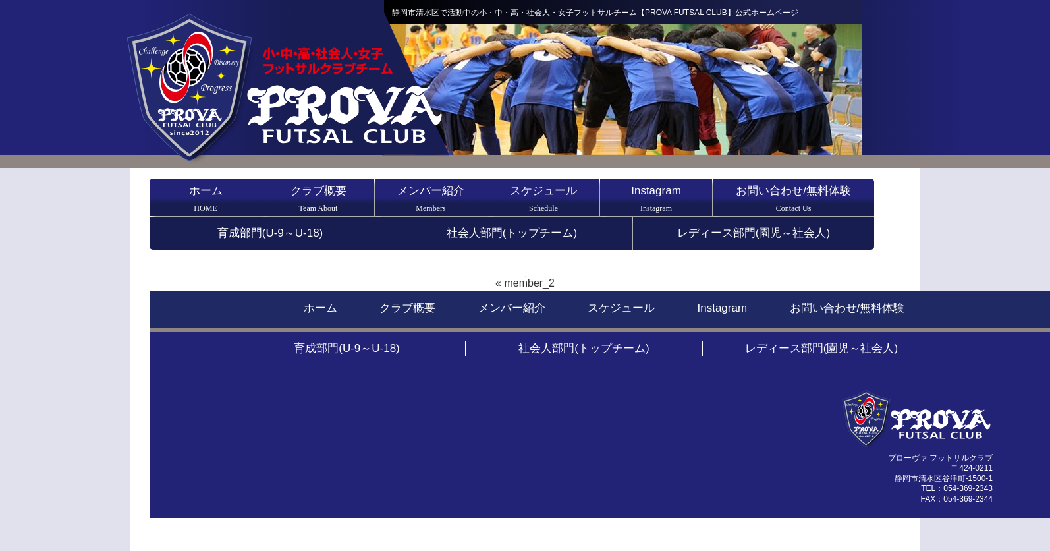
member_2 (529, 283)
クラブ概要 (318, 199)
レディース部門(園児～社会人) (753, 233)
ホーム (205, 199)
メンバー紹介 (431, 199)
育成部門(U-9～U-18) (270, 233)
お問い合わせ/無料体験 (793, 199)
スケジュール (543, 199)
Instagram (656, 199)
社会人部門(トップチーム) (512, 233)
